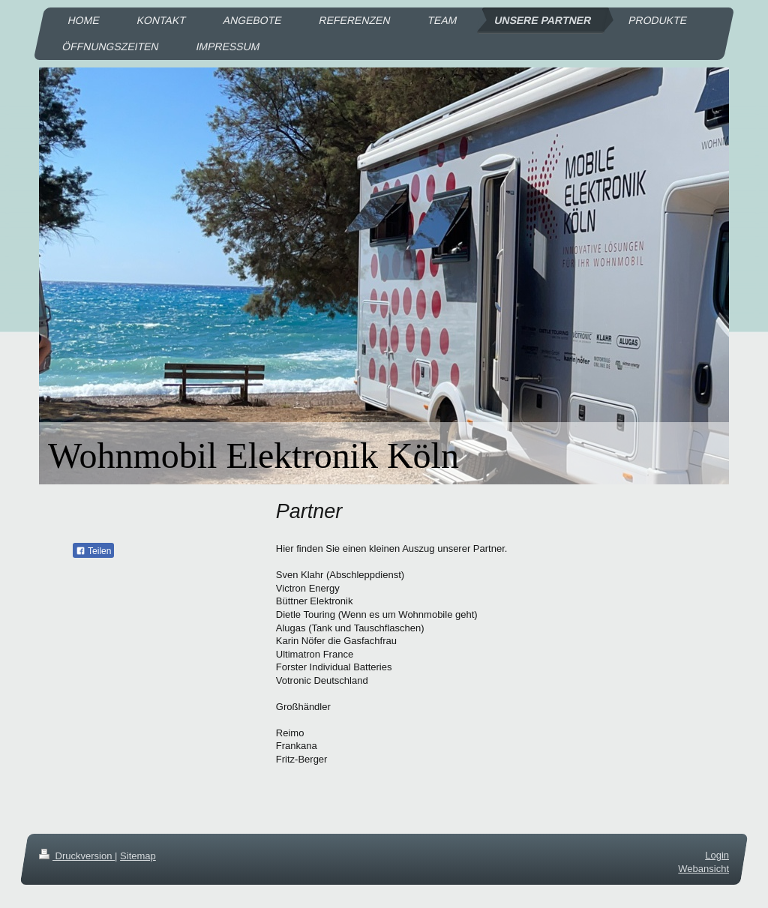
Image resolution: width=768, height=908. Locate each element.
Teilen (93, 551)
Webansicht (703, 868)
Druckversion (77, 856)
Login (717, 855)
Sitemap (138, 856)
